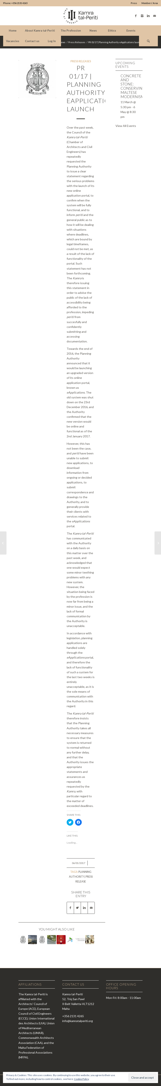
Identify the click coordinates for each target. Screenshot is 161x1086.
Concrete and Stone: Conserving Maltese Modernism (133, 86)
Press (134, 3)
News (62, 42)
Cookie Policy (81, 1079)
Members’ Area (150, 3)
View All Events (126, 126)
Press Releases (76, 42)
